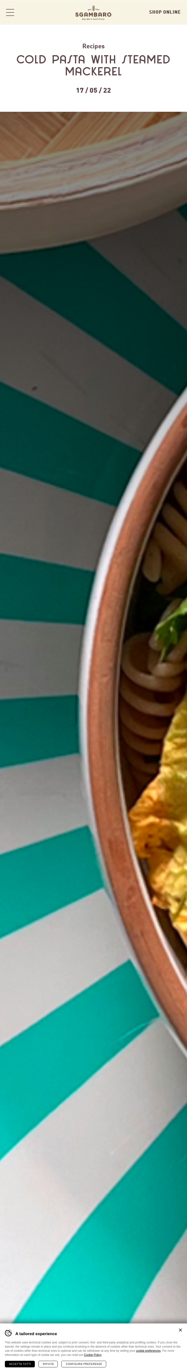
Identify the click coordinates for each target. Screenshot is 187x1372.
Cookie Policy (92, 1354)
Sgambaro (93, 12)
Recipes (93, 45)
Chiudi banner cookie (180, 1330)
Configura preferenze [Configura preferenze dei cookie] (84, 1363)
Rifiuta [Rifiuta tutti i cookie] (48, 1363)
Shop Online (165, 11)
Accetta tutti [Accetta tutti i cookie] (20, 1363)
